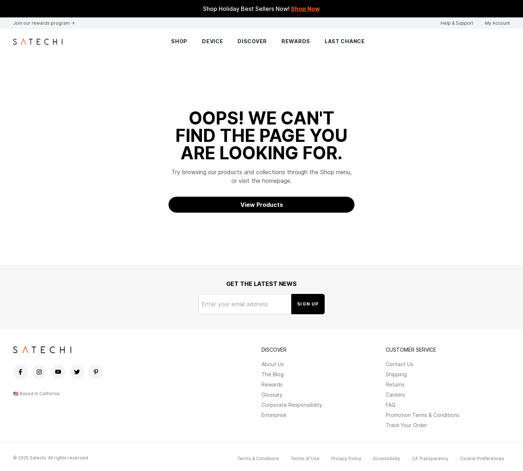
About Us (273, 364)
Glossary (272, 395)
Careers (395, 395)
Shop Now (305, 8)
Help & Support (457, 23)
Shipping (396, 374)
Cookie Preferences (482, 458)
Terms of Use (305, 458)
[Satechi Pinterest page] (97, 372)
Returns (395, 384)
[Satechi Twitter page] (78, 372)
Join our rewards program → (44, 23)
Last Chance (345, 41)
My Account (497, 23)
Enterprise (274, 415)
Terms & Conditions (258, 458)
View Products (261, 204)
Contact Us (399, 364)
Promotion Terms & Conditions (422, 415)
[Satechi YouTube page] (59, 372)
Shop (179, 41)
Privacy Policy (346, 458)
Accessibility (386, 458)
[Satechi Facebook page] (21, 372)
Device (212, 41)
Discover (252, 41)
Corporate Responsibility (292, 405)
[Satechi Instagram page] (40, 372)
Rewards (295, 41)
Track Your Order (406, 425)
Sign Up (308, 304)
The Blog (273, 374)
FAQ (391, 405)
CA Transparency (430, 458)
